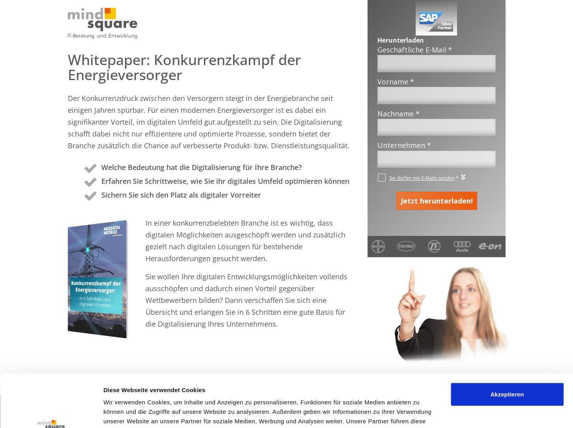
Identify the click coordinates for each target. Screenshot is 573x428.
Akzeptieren (507, 345)
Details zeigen (123, 412)
